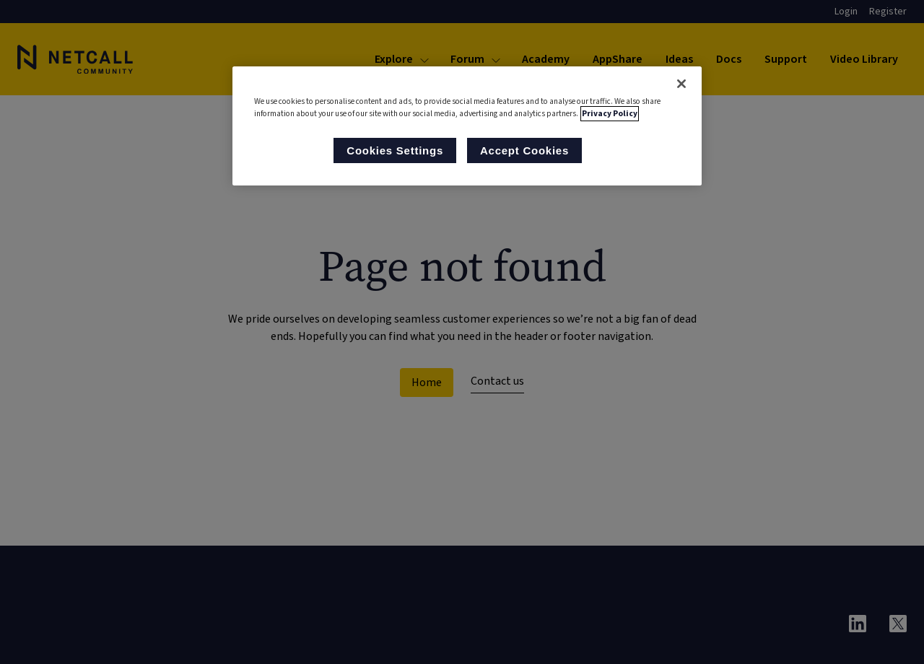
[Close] (681, 84)
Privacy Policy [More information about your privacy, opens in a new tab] (609, 114)
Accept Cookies (524, 150)
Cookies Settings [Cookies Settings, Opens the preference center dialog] (394, 150)
